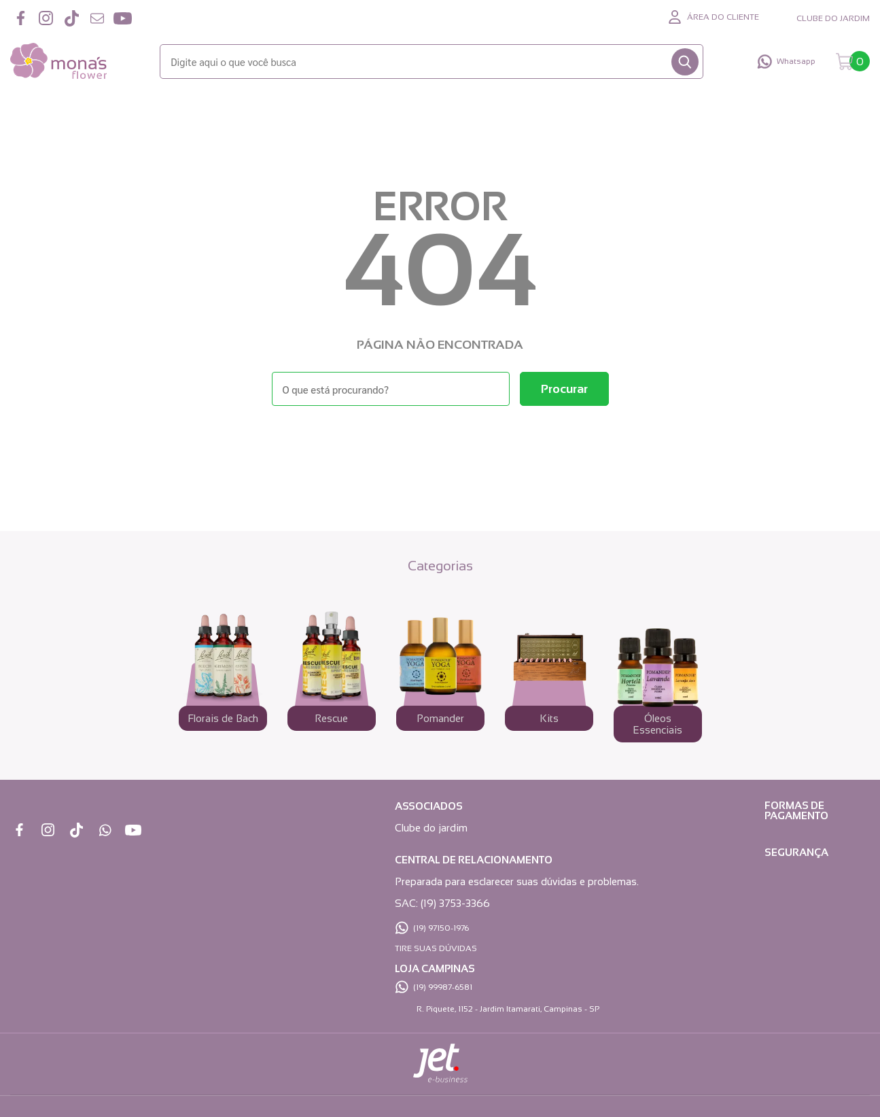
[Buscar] (685, 61)
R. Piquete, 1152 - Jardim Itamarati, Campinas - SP (508, 1009)
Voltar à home (440, 443)
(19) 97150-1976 (441, 928)
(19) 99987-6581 (442, 987)
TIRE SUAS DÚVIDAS (436, 948)
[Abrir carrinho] (853, 61)
